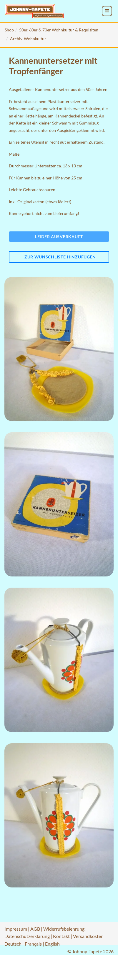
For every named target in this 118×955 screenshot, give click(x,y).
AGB (35, 929)
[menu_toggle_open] (107, 11)
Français (33, 943)
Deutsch (12, 943)
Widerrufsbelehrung (63, 929)
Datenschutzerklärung (27, 936)
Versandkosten (88, 936)
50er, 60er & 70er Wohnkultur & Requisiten (58, 29)
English (52, 943)
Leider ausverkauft (59, 236)
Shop (9, 29)
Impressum (15, 929)
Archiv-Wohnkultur (28, 38)
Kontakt (61, 936)
